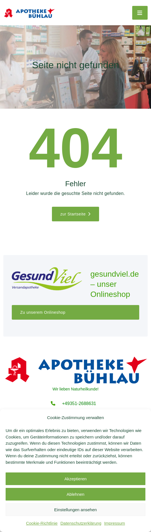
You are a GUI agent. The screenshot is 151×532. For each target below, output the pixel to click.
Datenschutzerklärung (80, 523)
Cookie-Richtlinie (42, 523)
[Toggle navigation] (140, 13)
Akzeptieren (75, 478)
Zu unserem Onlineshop (42, 312)
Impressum (114, 523)
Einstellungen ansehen (75, 509)
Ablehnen (75, 494)
